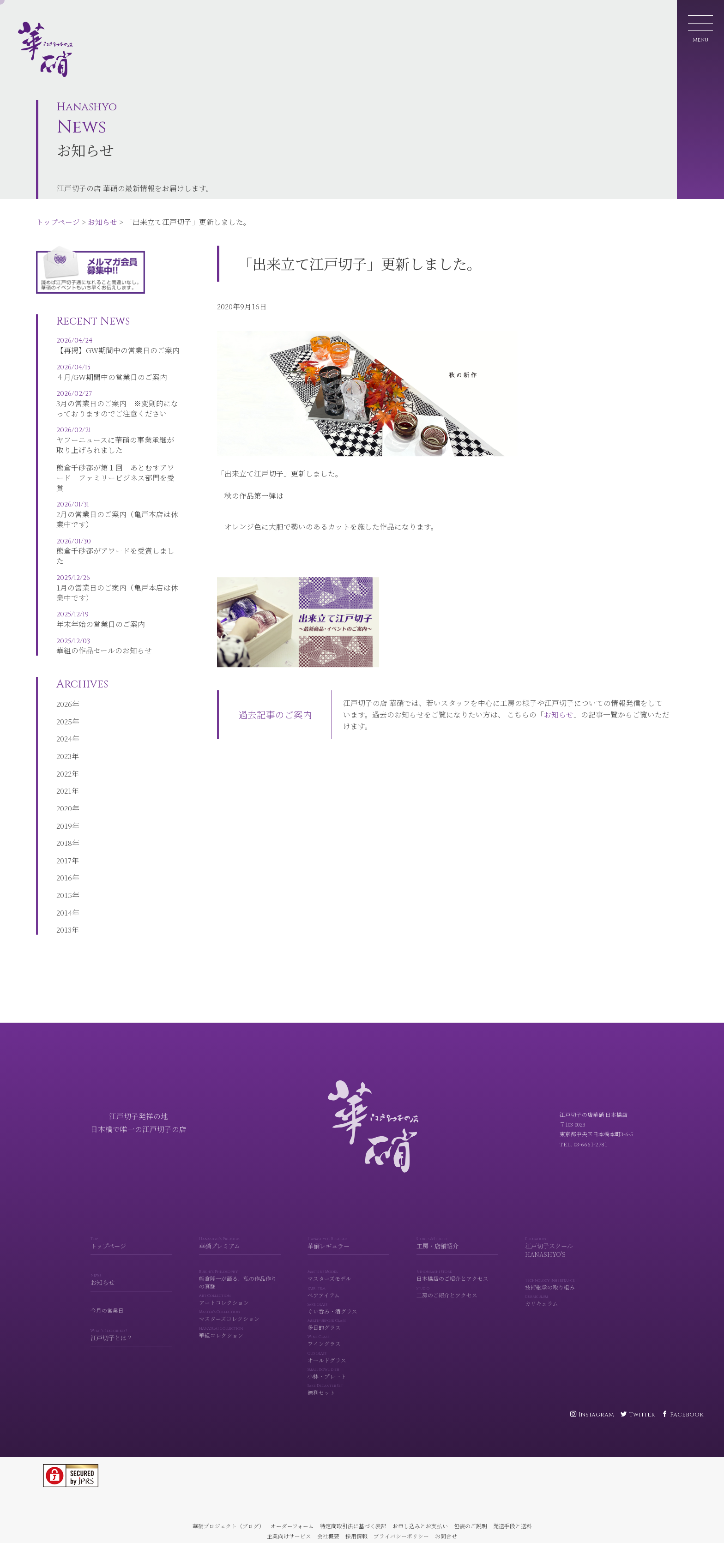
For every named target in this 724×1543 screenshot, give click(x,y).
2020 (64, 819)
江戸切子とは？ (131, 1349)
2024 (64, 749)
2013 (64, 940)
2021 (64, 801)
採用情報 (356, 1536)
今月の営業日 (107, 1324)
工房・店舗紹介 (457, 1257)
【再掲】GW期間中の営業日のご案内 (118, 350)
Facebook (687, 1414)
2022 (64, 784)
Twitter (642, 1414)
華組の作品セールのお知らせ (118, 651)
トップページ (58, 222)
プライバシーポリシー (401, 1536)
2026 (64, 714)
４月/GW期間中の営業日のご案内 (118, 377)
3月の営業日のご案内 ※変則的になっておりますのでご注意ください (118, 408)
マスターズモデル (348, 1290)
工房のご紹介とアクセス (457, 1306)
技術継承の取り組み (565, 1298)
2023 (64, 766)
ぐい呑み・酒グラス (348, 1322)
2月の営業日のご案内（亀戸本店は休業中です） (118, 519)
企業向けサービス (289, 1536)
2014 (64, 923)
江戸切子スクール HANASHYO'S (565, 1261)
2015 (64, 905)
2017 (64, 871)
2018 (64, 853)
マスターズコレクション (239, 1330)
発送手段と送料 (512, 1526)
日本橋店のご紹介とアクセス (457, 1290)
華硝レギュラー (348, 1257)
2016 (64, 888)
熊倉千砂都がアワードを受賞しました (118, 556)
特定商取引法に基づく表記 (353, 1526)
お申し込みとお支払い (420, 1526)
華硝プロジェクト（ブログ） (229, 1526)
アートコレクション (239, 1314)
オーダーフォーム (292, 1526)
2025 (64, 732)
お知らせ (102, 222)
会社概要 (328, 1536)
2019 (64, 836)
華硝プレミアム (239, 1257)
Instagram (596, 1414)
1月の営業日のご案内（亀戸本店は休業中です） (118, 593)
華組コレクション (239, 1346)
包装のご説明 (470, 1526)
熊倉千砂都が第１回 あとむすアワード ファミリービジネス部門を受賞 (115, 482)
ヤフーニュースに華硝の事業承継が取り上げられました (118, 445)
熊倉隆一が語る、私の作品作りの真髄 (239, 1293)
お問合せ (446, 1536)
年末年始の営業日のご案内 (118, 624)
